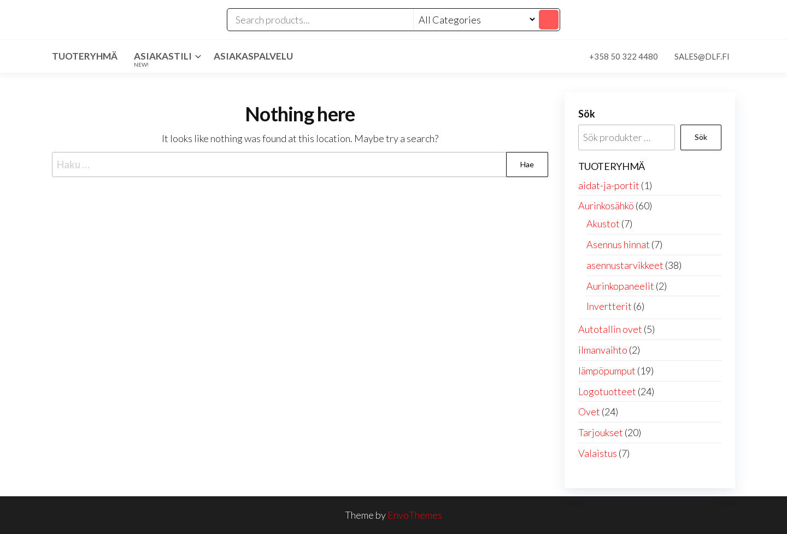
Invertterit (609, 306)
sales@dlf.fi (702, 56)
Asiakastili (163, 59)
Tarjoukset (600, 432)
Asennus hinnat (618, 244)
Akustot (603, 224)
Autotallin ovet (610, 329)
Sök (586, 114)
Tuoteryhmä (85, 56)
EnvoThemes (414, 515)
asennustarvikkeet (624, 265)
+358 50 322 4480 (623, 56)
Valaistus (597, 453)
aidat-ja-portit (608, 185)
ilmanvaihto (602, 350)
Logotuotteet (607, 391)
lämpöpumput (607, 371)
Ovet (589, 412)
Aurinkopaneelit (620, 286)
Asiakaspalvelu (253, 56)
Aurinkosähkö (606, 205)
